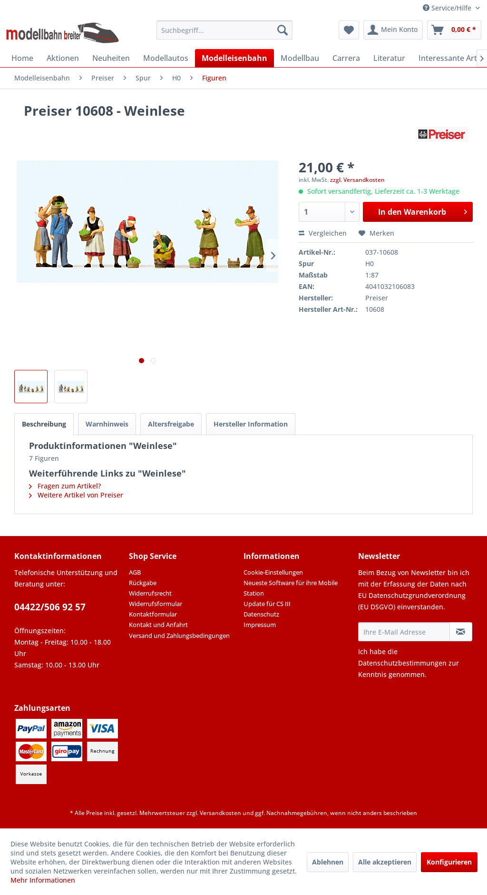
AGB (135, 572)
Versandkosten (220, 813)
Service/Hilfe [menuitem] (448, 7)
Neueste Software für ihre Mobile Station (291, 587)
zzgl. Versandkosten (357, 180)
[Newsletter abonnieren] (460, 631)
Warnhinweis (107, 423)
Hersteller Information (251, 423)
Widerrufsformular (155, 603)
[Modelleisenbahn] (234, 58)
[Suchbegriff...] (224, 30)
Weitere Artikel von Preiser (76, 494)
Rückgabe (142, 582)
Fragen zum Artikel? (65, 485)
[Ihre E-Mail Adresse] (404, 631)
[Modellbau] (300, 58)
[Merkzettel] (349, 30)
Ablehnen (327, 861)
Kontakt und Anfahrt (158, 624)
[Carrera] (346, 58)
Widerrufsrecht (150, 593)
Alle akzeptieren (384, 861)
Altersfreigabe (171, 423)
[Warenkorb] (454, 30)
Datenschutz (261, 614)
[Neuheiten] (111, 58)
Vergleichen (323, 233)
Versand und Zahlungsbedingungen (179, 635)
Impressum (260, 624)
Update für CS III (267, 603)
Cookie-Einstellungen (273, 572)
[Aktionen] (63, 58)
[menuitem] (224, 30)
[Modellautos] (165, 58)
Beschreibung (44, 423)
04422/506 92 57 (50, 607)
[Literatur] (389, 58)
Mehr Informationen (42, 880)
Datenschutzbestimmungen (402, 662)
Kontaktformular (153, 614)
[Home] (22, 58)
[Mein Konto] (393, 30)
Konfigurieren (449, 861)
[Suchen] (282, 30)
